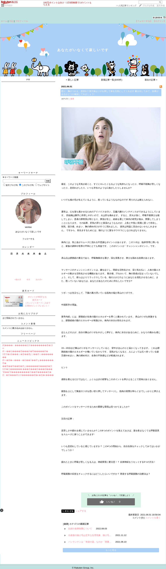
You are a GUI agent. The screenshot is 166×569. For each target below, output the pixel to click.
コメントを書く (153, 517)
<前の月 (17, 280)
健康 (72, 99)
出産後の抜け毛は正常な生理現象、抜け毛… (89, 535)
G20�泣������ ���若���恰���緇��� (27, 369)
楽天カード (28, 291)
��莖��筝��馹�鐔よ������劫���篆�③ (27, 366)
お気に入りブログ (28, 313)
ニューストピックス (28, 341)
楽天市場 (161, 5)
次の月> (39, 280)
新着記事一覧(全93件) (111, 80)
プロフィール (21, 21)
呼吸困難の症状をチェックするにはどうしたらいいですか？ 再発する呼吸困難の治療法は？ (105, 474)
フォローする (28, 239)
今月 (28, 280)
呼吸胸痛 (95, 258)
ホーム (4, 21)
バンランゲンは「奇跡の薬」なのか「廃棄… (89, 542)
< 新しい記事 (72, 80)
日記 (11, 21)
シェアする (80, 511)
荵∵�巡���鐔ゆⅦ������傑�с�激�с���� (28, 375)
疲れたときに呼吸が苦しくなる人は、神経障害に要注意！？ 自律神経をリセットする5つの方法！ (108, 462)
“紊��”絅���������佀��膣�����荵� (26, 372)
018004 (157, 17)
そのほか (9, 5)
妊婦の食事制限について (80, 528)
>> (126, 5)
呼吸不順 (143, 184)
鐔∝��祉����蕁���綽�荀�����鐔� (25, 351)
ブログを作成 (148, 5)
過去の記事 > (151, 80)
